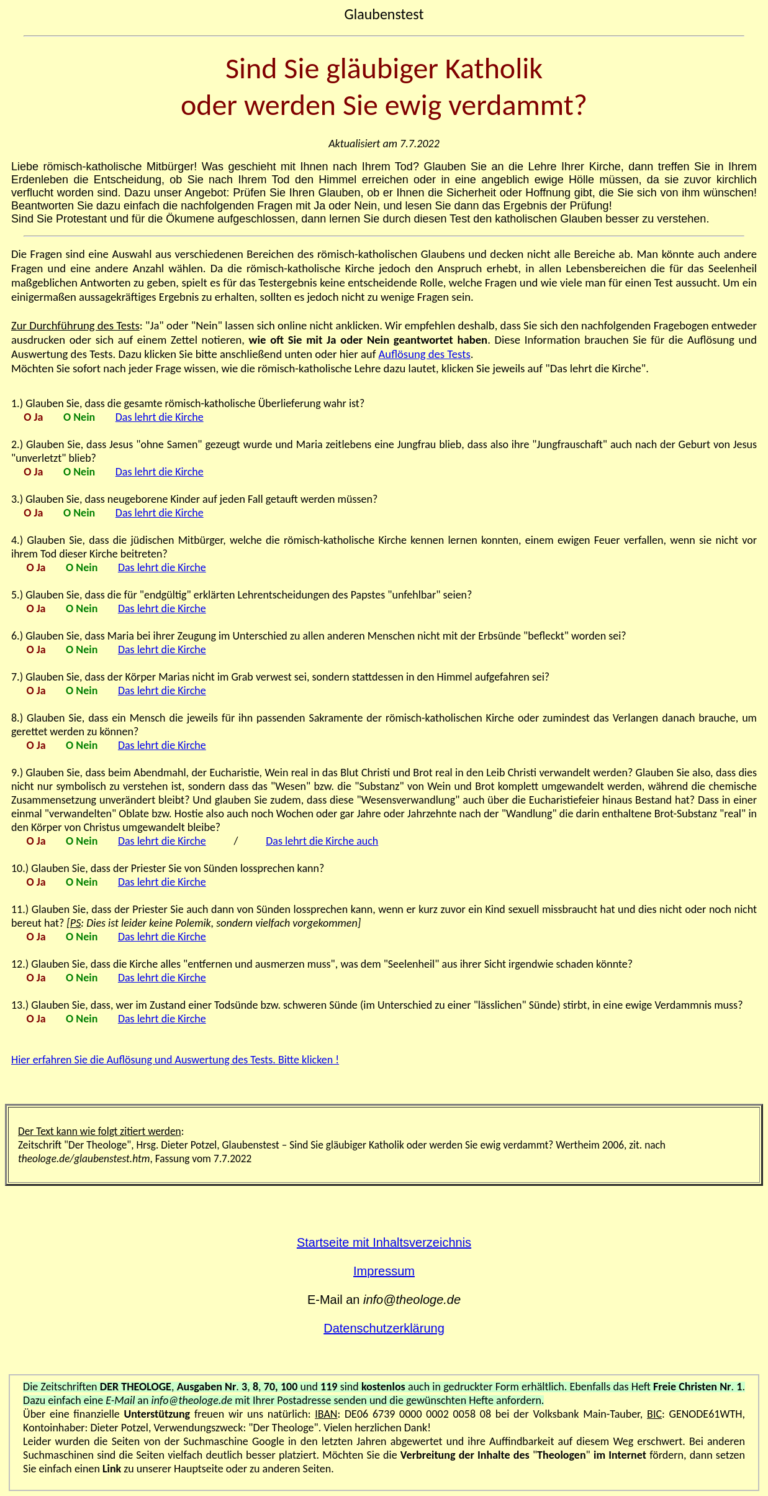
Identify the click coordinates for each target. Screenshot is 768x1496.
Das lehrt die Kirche (159, 417)
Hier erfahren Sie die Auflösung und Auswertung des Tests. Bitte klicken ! (175, 1060)
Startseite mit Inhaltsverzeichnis (384, 1242)
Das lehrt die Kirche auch (322, 841)
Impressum (384, 1271)
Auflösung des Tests (425, 354)
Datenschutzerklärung (384, 1328)
